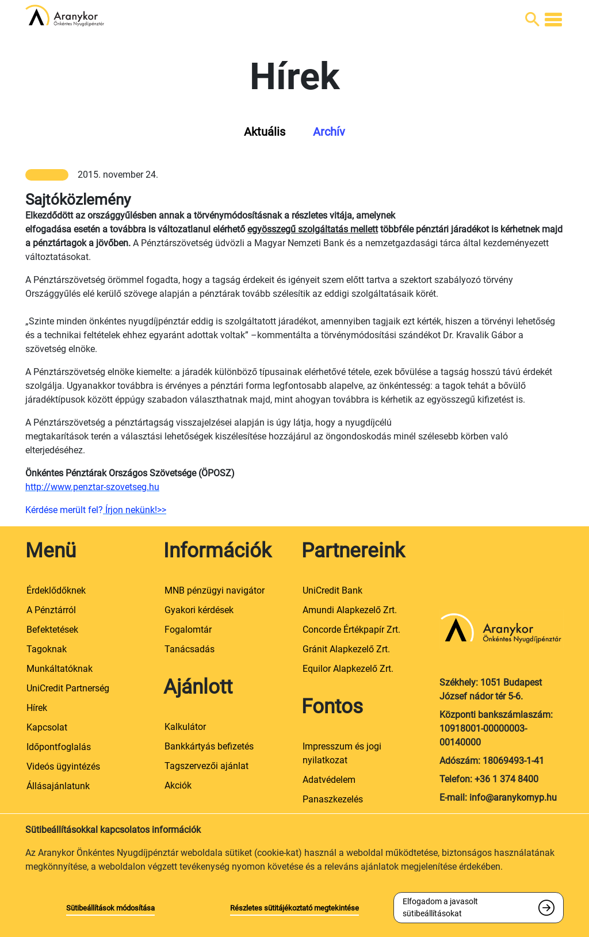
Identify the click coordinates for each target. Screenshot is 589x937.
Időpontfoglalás (58, 746)
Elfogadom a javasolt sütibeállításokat (440, 907)
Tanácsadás (190, 649)
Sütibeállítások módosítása (110, 908)
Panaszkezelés (333, 799)
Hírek (36, 707)
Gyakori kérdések (199, 610)
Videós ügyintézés (63, 766)
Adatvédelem (329, 779)
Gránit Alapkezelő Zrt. (346, 649)
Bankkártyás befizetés (209, 746)
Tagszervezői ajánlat (206, 765)
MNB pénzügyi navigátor (215, 590)
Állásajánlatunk (58, 786)
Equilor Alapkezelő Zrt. (348, 668)
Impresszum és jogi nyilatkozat (342, 753)
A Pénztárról (51, 610)
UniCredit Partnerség (67, 688)
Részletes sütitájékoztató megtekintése (294, 908)
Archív (329, 132)
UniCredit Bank (332, 590)
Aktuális (264, 132)
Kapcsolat (46, 727)
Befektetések (52, 629)
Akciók (178, 785)
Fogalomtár (188, 629)
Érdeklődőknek (56, 590)
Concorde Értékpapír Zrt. (351, 629)
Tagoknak (46, 649)
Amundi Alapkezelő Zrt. (350, 610)
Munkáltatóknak (59, 668)
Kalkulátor (185, 726)
